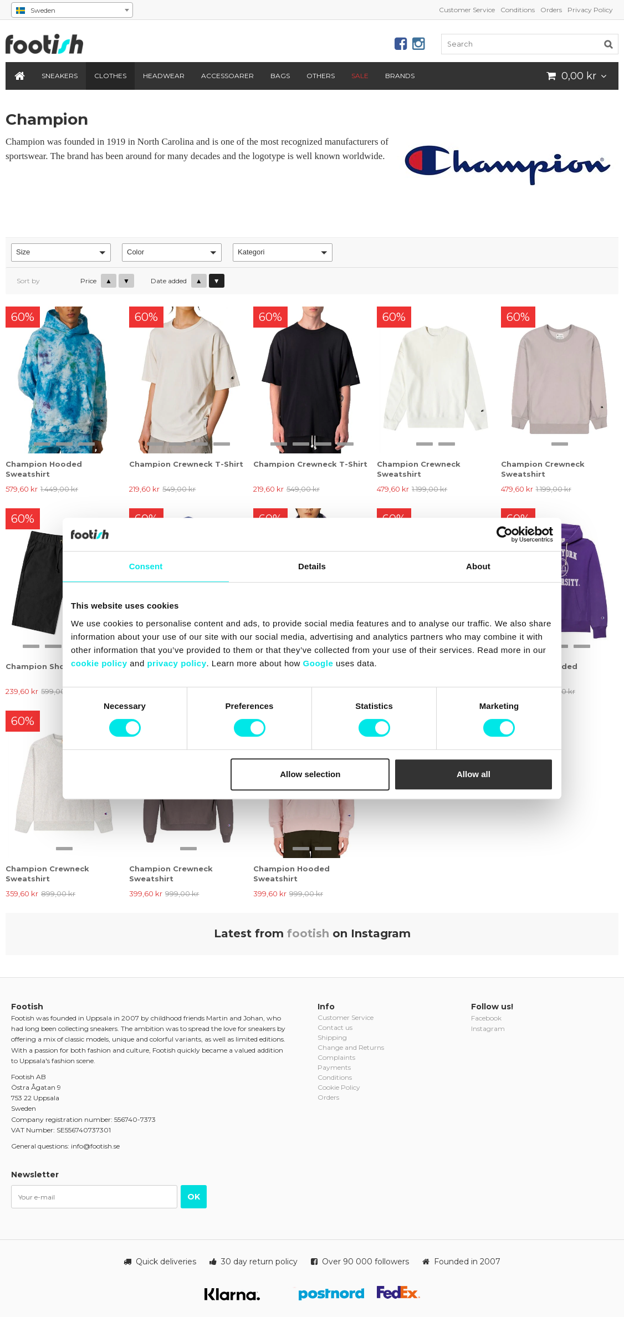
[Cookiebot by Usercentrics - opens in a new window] (504, 534)
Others (320, 76)
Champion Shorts (41, 666)
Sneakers (60, 76)
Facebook (486, 1018)
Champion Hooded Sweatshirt (44, 469)
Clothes (110, 76)
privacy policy (176, 663)
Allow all (473, 774)
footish (308, 933)
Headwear (164, 76)
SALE (360, 76)
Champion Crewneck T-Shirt (186, 464)
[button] (61, 252)
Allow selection (310, 774)
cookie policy (99, 663)
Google (318, 663)
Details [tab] (312, 566)
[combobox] (72, 10)
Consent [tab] (146, 566)
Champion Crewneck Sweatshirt (419, 469)
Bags (280, 76)
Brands (400, 76)
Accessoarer (227, 76)
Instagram (488, 1028)
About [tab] (478, 566)
